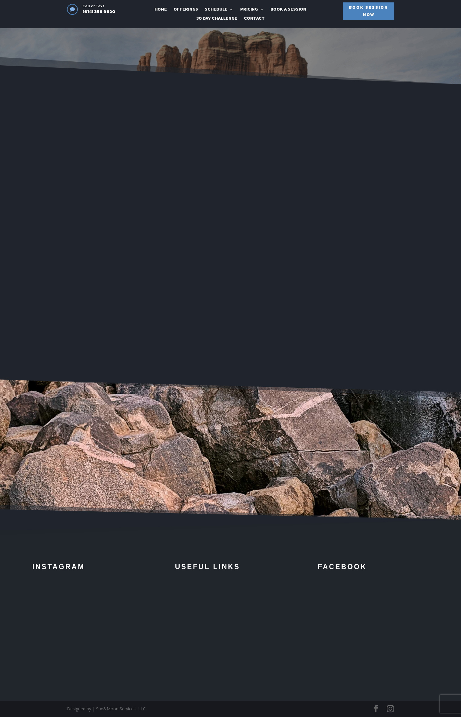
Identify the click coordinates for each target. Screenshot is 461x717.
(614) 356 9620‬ (98, 11)
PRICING (249, 9)
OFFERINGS (186, 9)
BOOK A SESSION (288, 9)
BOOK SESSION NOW (368, 11)
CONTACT (254, 18)
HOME (160, 9)
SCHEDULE (216, 9)
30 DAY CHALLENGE (216, 18)
